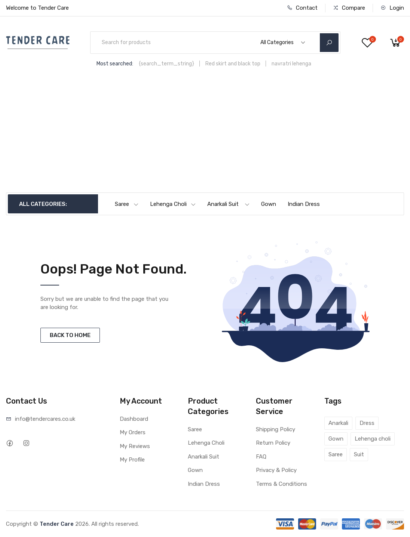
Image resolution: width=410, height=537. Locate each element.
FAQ (261, 456)
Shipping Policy (275, 429)
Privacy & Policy (276, 470)
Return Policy (273, 442)
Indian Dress (304, 204)
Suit (359, 454)
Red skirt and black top (232, 64)
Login (392, 7)
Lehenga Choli (173, 204)
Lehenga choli (373, 438)
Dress (366, 423)
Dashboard (134, 419)
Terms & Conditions (281, 484)
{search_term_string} (166, 64)
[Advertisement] (205, 136)
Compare (349, 7)
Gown (268, 204)
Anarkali (338, 423)
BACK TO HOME (70, 335)
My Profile (132, 459)
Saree (127, 204)
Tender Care (57, 524)
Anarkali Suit (228, 204)
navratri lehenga (291, 64)
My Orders (133, 432)
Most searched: (115, 64)
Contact (302, 7)
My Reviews (135, 446)
